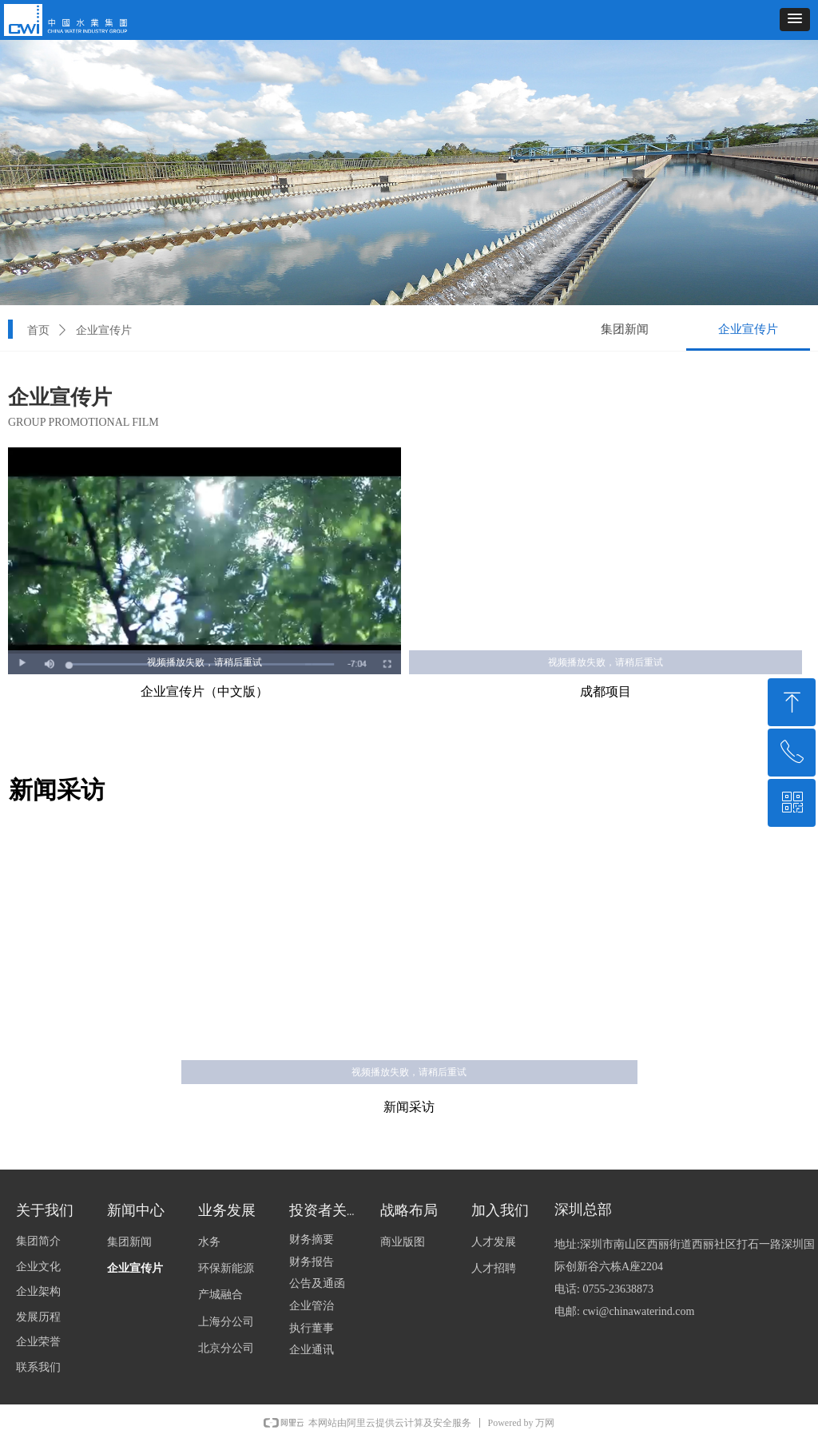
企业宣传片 (104, 330)
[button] (795, 19)
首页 (38, 330)
